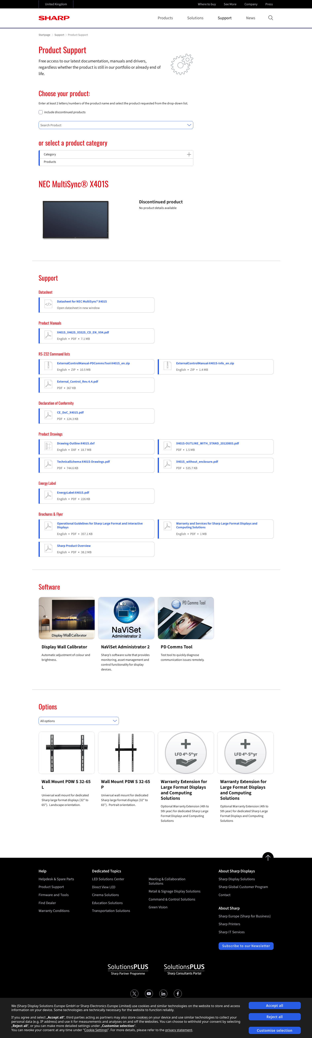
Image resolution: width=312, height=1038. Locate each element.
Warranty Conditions (54, 910)
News (250, 18)
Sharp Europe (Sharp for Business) (245, 916)
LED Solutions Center (108, 879)
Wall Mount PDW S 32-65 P (125, 784)
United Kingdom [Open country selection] (56, 4)
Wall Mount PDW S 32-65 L (66, 784)
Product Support (51, 886)
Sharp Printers (229, 924)
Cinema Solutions (105, 894)
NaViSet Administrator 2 (125, 647)
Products (166, 18)
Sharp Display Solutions (237, 879)
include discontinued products (65, 112)
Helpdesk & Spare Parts (56, 879)
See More (230, 4)
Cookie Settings (95, 1030)
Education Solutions (107, 903)
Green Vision (158, 907)
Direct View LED (103, 886)
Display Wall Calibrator (64, 647)
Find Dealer (47, 903)
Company (251, 4)
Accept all (274, 1005)
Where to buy (207, 4)
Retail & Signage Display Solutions (174, 891)
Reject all (275, 1017)
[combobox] (116, 125)
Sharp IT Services (232, 932)
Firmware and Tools (54, 894)
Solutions (196, 18)
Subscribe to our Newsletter (246, 945)
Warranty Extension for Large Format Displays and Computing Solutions (184, 790)
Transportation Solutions (111, 910)
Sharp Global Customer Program (243, 886)
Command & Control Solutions (172, 899)
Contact (224, 894)
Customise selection (275, 1030)
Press (269, 4)
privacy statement (178, 1030)
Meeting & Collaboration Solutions (167, 881)
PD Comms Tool (176, 647)
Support (225, 18)
